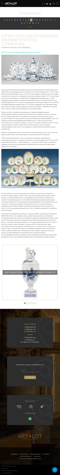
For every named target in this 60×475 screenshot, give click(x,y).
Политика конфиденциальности (30, 458)
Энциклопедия (35, 454)
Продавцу (14, 454)
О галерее (45, 454)
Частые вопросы (26, 456)
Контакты (36, 456)
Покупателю (24, 454)
